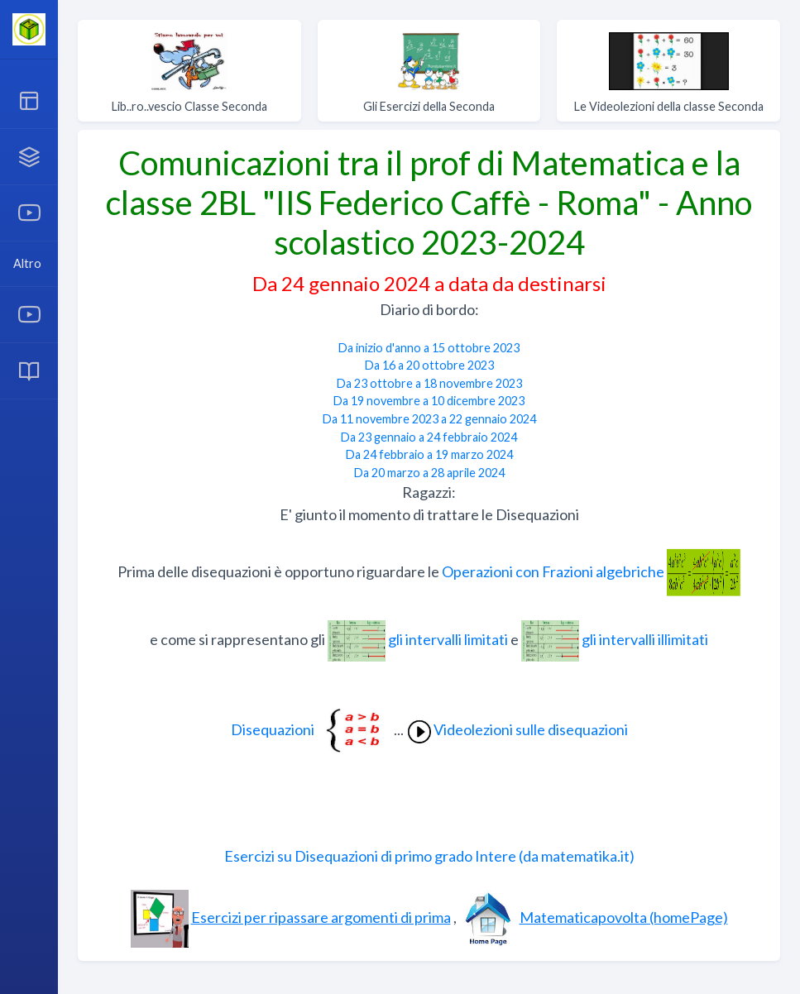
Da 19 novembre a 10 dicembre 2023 (429, 401)
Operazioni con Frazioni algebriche (591, 571)
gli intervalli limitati (419, 639)
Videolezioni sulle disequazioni (517, 729)
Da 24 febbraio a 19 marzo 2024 (429, 454)
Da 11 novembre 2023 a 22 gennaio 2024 (429, 419)
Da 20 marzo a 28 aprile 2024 (429, 473)
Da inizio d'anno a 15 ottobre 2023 (429, 348)
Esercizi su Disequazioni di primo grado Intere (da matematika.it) (429, 856)
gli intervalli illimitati (614, 639)
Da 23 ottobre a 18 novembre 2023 (429, 383)
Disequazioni (312, 729)
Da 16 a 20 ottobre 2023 (429, 365)
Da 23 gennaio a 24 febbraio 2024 (429, 437)
